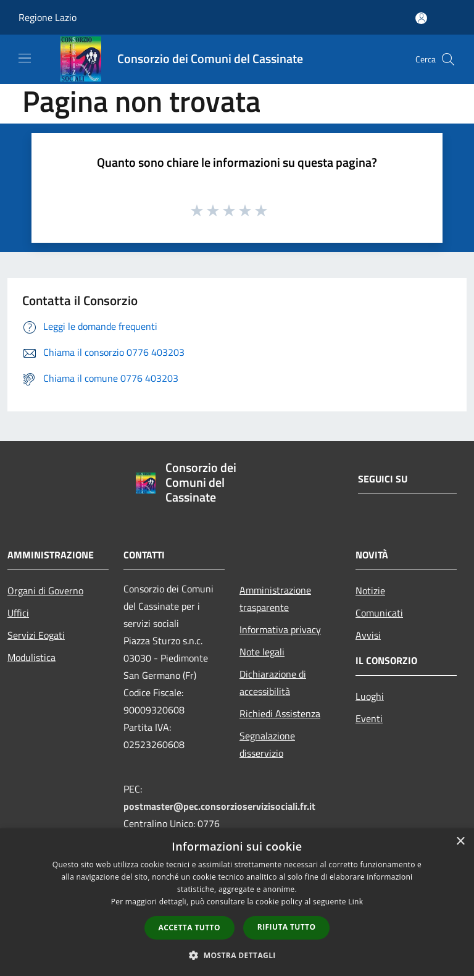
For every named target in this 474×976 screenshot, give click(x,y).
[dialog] (237, 902)
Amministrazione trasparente (275, 599)
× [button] (460, 841)
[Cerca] (448, 59)
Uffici (18, 612)
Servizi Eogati (36, 635)
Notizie (370, 590)
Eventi (369, 718)
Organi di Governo (45, 590)
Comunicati (379, 612)
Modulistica (31, 657)
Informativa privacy (280, 629)
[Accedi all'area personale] (421, 18)
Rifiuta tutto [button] (286, 927)
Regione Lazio (48, 17)
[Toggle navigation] (24, 58)
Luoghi (370, 696)
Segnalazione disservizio (267, 744)
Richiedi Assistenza (279, 713)
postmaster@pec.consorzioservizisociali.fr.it (219, 806)
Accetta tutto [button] (189, 927)
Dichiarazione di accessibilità (272, 683)
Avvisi (368, 635)
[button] (237, 955)
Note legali (262, 651)
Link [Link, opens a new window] (355, 901)
